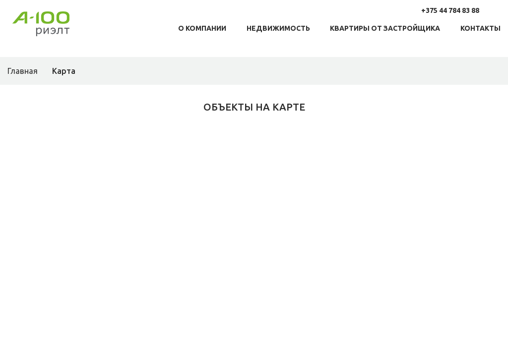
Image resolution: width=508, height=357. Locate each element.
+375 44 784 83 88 (450, 10)
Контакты (480, 28)
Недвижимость (278, 28)
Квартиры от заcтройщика (385, 28)
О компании (202, 28)
